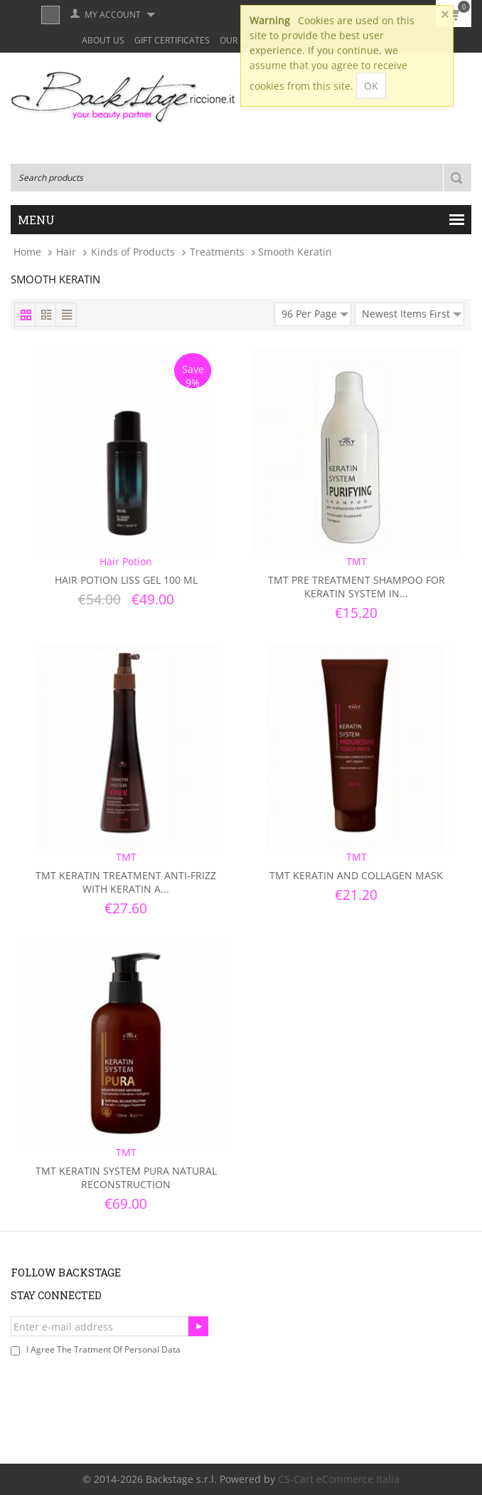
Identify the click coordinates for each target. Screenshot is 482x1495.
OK (371, 86)
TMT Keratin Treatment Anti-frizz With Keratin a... (126, 882)
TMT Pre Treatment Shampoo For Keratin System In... (356, 586)
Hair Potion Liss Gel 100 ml (126, 580)
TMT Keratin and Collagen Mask (356, 875)
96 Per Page (315, 311)
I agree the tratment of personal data (103, 1349)
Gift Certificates (172, 40)
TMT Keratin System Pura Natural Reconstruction (126, 1177)
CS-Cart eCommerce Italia (339, 1479)
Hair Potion (126, 561)
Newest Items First (411, 311)
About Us (103, 40)
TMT (356, 561)
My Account (113, 15)
